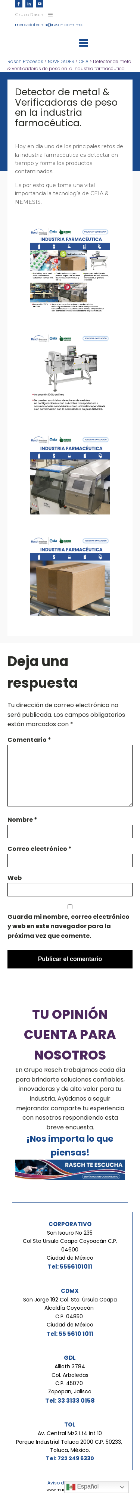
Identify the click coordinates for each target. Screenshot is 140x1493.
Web (14, 878)
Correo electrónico (39, 849)
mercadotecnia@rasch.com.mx (49, 24)
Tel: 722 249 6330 (70, 1458)
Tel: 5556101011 (69, 1266)
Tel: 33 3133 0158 (70, 1400)
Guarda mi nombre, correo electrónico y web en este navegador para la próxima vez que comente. (68, 926)
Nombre (22, 819)
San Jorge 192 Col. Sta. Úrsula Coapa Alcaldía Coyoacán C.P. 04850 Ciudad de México (70, 1312)
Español (82, 1487)
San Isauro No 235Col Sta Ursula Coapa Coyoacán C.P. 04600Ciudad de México (70, 1245)
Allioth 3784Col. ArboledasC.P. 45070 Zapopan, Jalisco (69, 1379)
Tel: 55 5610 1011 (69, 1333)
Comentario (29, 739)
